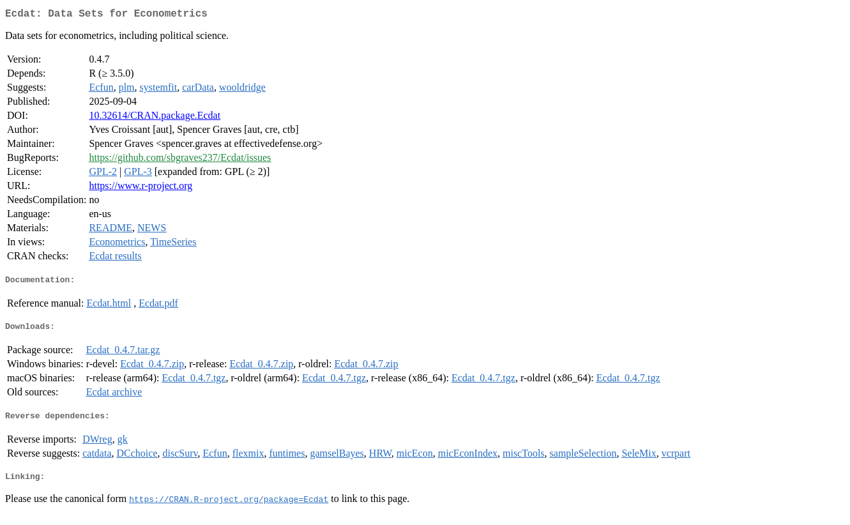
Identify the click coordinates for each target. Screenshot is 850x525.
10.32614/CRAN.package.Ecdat (154, 117)
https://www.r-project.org (140, 188)
